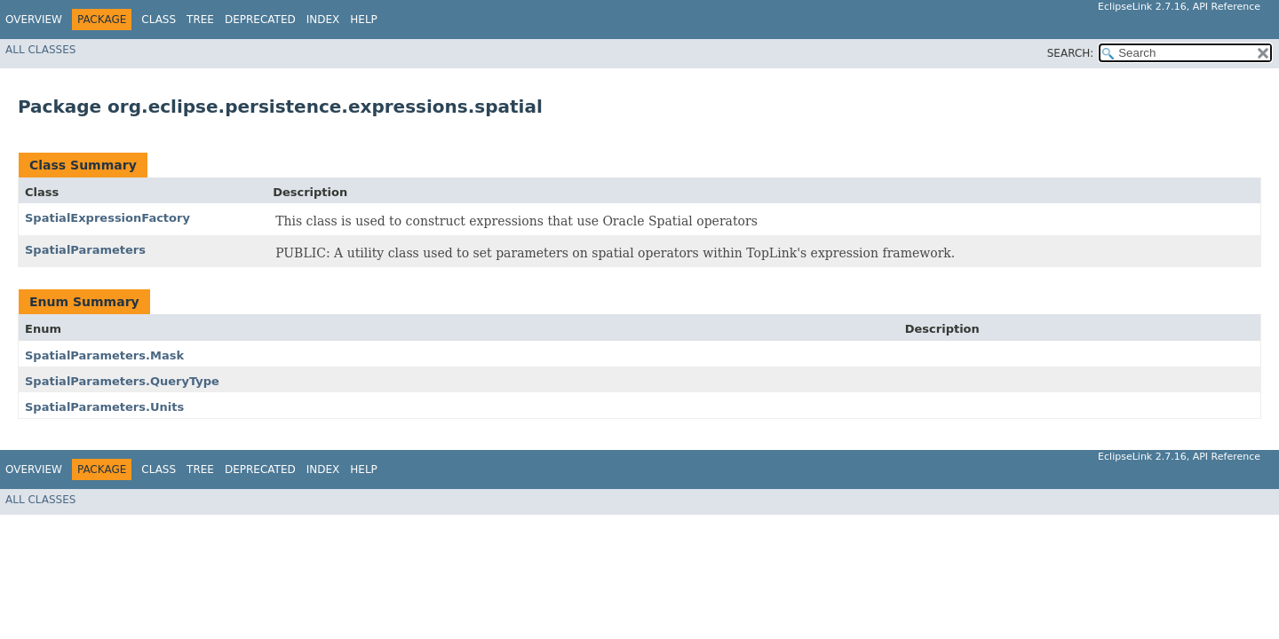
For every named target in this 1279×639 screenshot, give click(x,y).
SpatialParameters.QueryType (122, 381)
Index (323, 19)
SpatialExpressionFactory (107, 218)
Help (363, 19)
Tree (200, 19)
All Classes (40, 49)
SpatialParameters (85, 249)
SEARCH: (1070, 53)
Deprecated (260, 19)
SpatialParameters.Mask (104, 355)
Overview (33, 19)
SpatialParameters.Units (104, 407)
